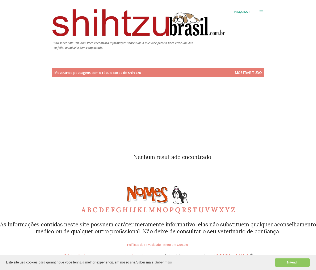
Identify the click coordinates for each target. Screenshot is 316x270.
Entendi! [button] (292, 262)
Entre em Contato (175, 244)
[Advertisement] (158, 116)
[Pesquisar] (242, 11)
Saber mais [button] (163, 262)
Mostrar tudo (248, 72)
